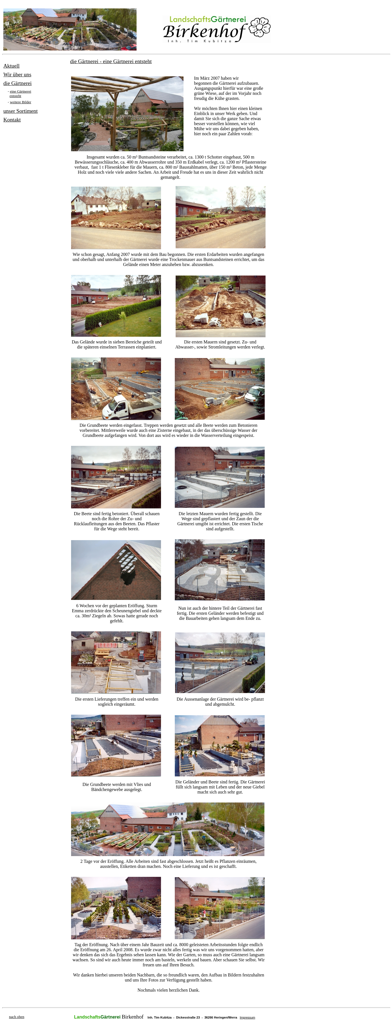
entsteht (15, 96)
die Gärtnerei (17, 83)
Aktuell (11, 66)
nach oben (16, 1017)
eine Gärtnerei (20, 91)
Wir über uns (17, 74)
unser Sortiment (20, 111)
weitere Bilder (20, 102)
